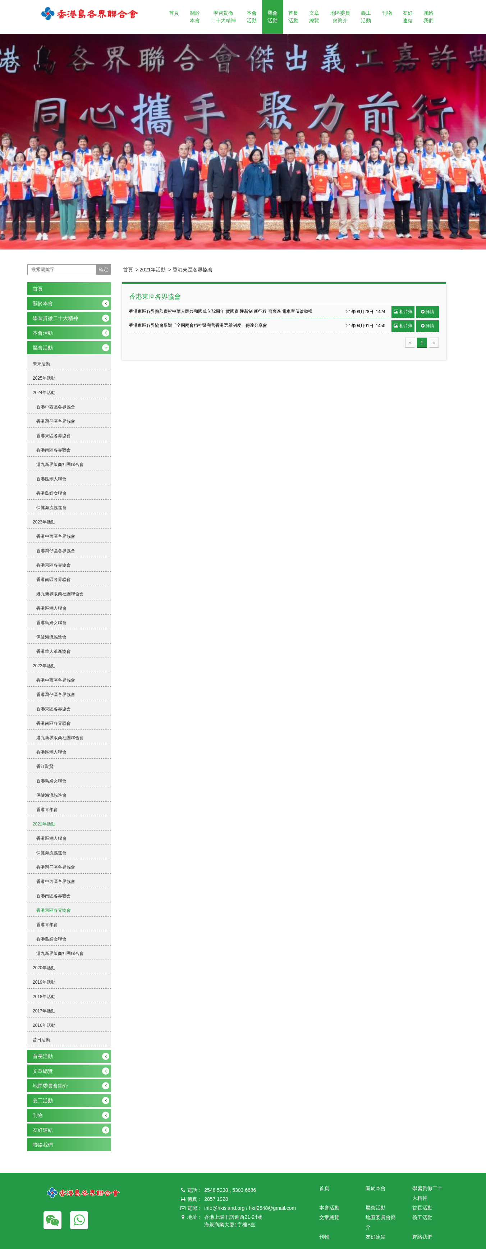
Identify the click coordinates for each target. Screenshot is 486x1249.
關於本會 (195, 16)
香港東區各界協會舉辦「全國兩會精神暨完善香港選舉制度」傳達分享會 (198, 325)
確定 (103, 269)
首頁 (174, 13)
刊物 (387, 13)
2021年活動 (152, 270)
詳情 (427, 311)
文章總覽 (314, 16)
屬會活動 (272, 16)
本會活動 (252, 16)
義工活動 (366, 16)
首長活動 (293, 16)
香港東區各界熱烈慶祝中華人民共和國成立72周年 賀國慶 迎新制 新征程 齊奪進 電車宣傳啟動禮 (220, 311)
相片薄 (403, 311)
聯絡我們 (428, 16)
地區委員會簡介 (340, 16)
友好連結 (408, 16)
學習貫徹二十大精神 (223, 16)
